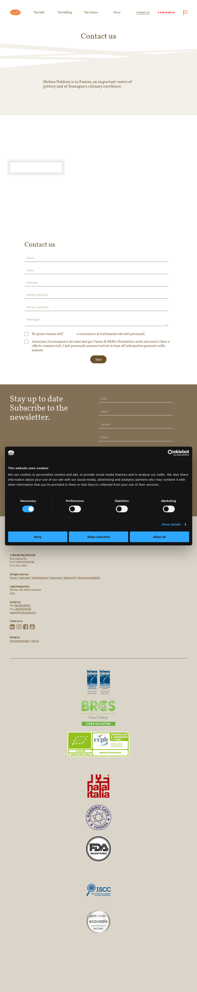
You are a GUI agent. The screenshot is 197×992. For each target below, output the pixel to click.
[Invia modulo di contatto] (98, 359)
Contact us (143, 12)
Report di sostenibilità (89, 577)
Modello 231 (70, 577)
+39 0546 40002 (21, 605)
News (116, 12)
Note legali (24, 577)
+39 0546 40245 (22, 609)
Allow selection (98, 537)
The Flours (91, 12)
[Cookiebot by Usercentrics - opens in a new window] (171, 453)
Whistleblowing (40, 577)
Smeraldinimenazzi (19, 640)
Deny (38, 537)
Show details (171, 524)
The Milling (65, 12)
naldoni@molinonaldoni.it (23, 612)
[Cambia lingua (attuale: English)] (184, 12)
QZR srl (35, 640)
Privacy (48, 351)
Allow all (159, 537)
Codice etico (56, 577)
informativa (70, 334)
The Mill (39, 12)
